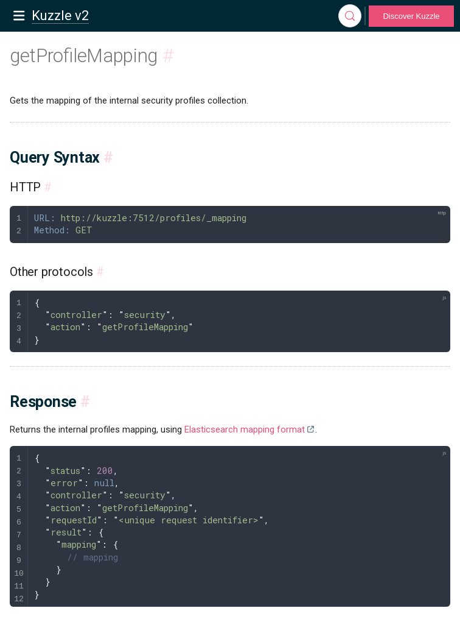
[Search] (349, 15)
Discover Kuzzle (411, 16)
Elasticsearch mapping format (244, 429)
